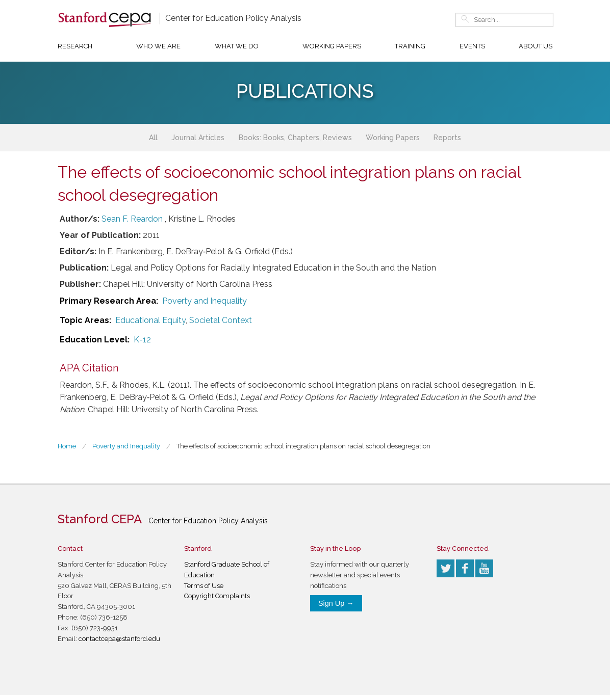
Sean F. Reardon (132, 219)
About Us (535, 46)
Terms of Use (203, 586)
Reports (447, 137)
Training (410, 46)
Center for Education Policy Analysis (233, 18)
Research (75, 46)
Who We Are (158, 46)
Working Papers (331, 46)
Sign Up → (336, 603)
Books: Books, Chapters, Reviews (295, 137)
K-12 (142, 339)
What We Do (237, 46)
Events (472, 46)
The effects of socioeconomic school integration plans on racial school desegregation (303, 446)
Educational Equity (150, 320)
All (153, 137)
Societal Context (220, 320)
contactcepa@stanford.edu (119, 639)
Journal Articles (197, 137)
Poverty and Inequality (204, 301)
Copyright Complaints (217, 596)
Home (67, 446)
